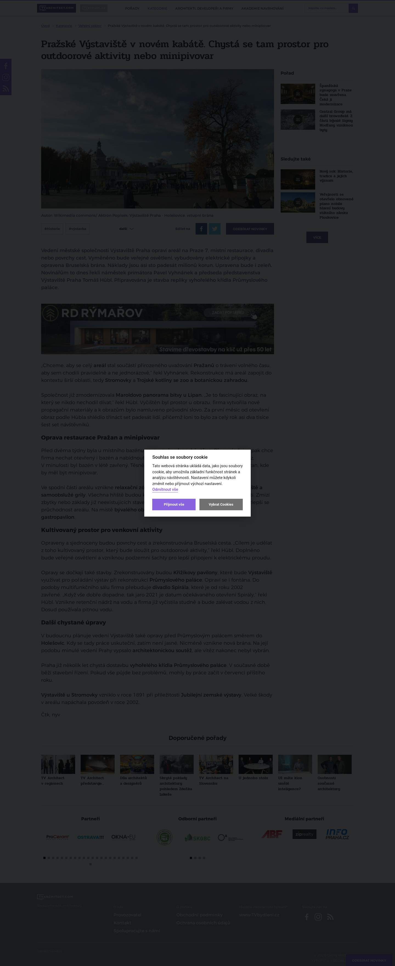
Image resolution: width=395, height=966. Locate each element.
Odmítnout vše (165, 489)
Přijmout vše (174, 504)
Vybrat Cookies (221, 504)
